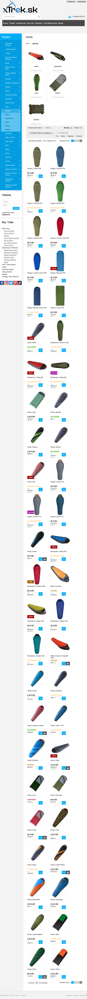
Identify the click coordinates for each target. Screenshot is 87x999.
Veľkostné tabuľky (8, 269)
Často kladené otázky (50, 23)
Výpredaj (70, 136)
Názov (40, 128)
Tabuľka (76, 128)
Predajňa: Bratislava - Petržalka (13, 29)
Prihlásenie (71, 1)
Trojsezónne (58, 66)
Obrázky (66, 128)
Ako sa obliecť (8, 240)
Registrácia (82, 1)
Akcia (63, 136)
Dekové (57, 93)
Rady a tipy (30, 23)
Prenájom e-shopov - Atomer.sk (76, 995)
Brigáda (4, 274)
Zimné (36, 66)
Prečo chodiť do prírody (11, 238)
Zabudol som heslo (8, 213)
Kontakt (60, 23)
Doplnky (36, 119)
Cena (47, 128)
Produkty (12, 23)
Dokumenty (38, 23)
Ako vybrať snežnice (10, 243)
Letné (36, 93)
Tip (57, 136)
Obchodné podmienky (11, 252)
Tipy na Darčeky (9, 231)
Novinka (79, 136)
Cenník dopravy (21, 23)
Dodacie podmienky (10, 255)
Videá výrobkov (7, 272)
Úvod (27, 43)
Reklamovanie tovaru (11, 250)
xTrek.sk (5, 23)
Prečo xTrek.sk (9, 245)
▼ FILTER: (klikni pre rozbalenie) (41, 133)
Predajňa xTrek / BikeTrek (10, 277)
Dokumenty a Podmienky (10, 248)
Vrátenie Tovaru (9, 257)
